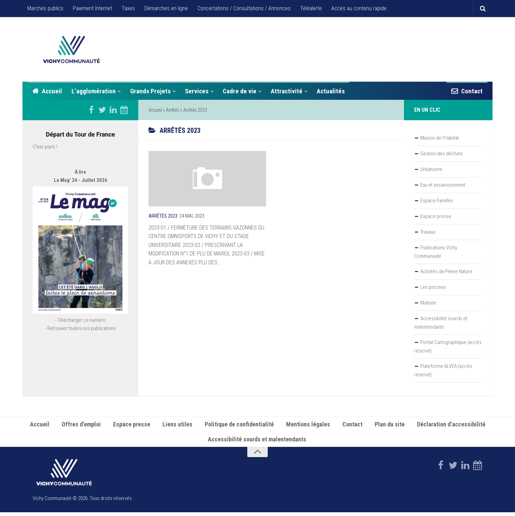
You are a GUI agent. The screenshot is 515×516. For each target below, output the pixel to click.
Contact (472, 91)
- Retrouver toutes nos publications (80, 348)
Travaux (427, 232)
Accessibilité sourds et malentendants (440, 322)
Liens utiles (177, 428)
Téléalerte (311, 8)
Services (196, 91)
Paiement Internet (92, 8)
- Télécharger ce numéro (80, 340)
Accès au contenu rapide (359, 8)
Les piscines (433, 287)
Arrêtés (172, 110)
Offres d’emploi (81, 428)
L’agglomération (94, 91)
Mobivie (428, 303)
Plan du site (390, 428)
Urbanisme (431, 169)
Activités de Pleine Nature (446, 271)
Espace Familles (436, 201)
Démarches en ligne (166, 8)
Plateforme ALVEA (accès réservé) (443, 370)
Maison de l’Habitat (439, 138)
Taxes (128, 8)
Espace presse (435, 216)
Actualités (331, 91)
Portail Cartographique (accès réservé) (448, 346)
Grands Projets (150, 91)
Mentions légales (308, 428)
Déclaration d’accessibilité (451, 428)
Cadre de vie (239, 91)
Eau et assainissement (442, 185)
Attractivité (286, 91)
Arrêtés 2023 (163, 216)
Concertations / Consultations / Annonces (244, 8)
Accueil (52, 91)
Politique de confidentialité (239, 428)
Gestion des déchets (441, 154)
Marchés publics (45, 8)
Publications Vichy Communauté (435, 252)
